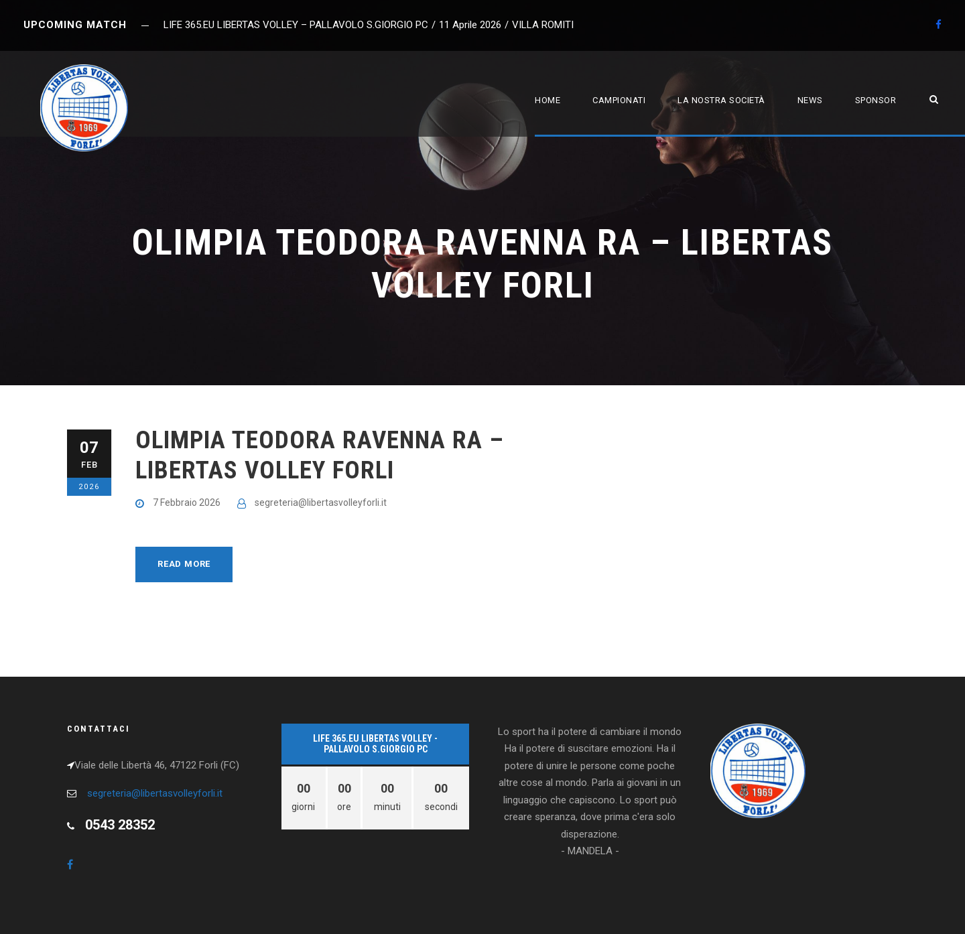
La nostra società (721, 100)
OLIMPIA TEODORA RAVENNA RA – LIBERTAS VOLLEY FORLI (319, 454)
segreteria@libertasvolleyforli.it (321, 502)
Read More (183, 564)
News (810, 100)
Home (547, 100)
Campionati (618, 100)
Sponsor (876, 100)
